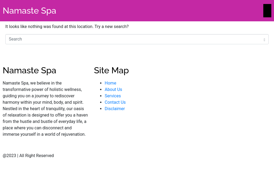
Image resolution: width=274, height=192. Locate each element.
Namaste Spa (29, 10)
